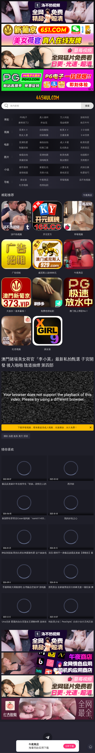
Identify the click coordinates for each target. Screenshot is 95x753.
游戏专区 (84, 117)
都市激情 (23, 167)
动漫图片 (84, 154)
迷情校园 (23, 172)
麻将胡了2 (24, 122)
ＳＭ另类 (84, 135)
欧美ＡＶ (64, 129)
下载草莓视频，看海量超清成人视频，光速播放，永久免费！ (55, 427)
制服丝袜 (23, 147)
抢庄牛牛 (84, 122)
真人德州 (44, 117)
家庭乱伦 (44, 167)
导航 (6, 182)
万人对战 (64, 117)
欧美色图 (64, 154)
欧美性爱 (84, 142)
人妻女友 (64, 167)
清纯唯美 (44, 160)
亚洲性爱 (23, 142)
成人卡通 (64, 142)
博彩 (6, 119)
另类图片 (84, 160)
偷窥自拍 (23, 154)
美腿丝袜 (23, 160)
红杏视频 (23, 185)
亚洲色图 (44, 154)
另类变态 (84, 147)
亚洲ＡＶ (23, 129)
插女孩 (23, 179)
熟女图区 (64, 160)
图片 (6, 157)
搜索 (87, 105)
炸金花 (44, 122)
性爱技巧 (84, 172)
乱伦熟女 (64, 147)
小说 (6, 169)
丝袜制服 (44, 135)
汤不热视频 (84, 179)
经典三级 (44, 147)
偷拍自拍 (44, 142)
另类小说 (44, 172)
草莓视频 (64, 179)
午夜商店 (44, 179)
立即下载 (69, 746)
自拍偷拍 (44, 129)
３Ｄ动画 (84, 129)
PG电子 (23, 117)
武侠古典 (84, 167)
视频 (6, 132)
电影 (6, 144)
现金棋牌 (64, 122)
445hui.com (47, 98)
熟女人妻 (23, 135)
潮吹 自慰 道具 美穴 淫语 (16, 436)
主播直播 (64, 135)
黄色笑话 (64, 172)
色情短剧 (44, 185)
